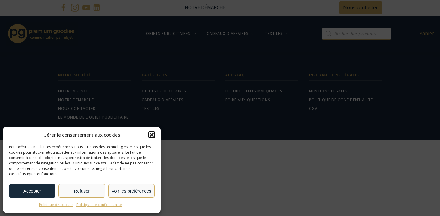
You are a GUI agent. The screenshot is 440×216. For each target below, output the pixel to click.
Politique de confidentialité (99, 204)
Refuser (82, 191)
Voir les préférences (131, 191)
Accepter (32, 191)
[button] (152, 135)
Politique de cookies (56, 204)
